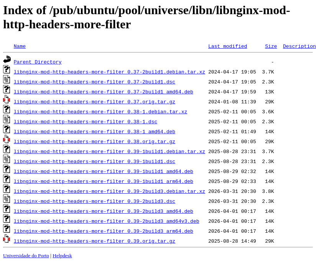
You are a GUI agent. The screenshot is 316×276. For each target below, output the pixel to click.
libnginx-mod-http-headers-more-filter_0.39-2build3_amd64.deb (103, 210)
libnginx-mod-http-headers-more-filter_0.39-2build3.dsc (94, 201)
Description (299, 45)
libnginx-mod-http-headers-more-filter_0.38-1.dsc (85, 121)
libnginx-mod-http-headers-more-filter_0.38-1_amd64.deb (94, 131)
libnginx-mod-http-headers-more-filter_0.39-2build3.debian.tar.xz (109, 191)
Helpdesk (62, 255)
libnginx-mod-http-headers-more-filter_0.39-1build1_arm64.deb (103, 181)
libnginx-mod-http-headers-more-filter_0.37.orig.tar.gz (94, 101)
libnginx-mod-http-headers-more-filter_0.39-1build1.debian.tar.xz (109, 151)
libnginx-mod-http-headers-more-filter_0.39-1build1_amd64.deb (103, 171)
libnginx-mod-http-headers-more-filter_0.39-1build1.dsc (94, 161)
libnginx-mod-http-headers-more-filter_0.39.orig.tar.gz (94, 240)
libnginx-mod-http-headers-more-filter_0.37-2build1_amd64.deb (103, 91)
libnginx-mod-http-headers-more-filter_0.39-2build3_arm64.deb (103, 230)
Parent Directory (38, 61)
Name (20, 45)
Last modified (227, 45)
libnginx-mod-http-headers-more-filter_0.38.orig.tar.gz (94, 141)
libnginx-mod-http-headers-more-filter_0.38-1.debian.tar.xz (100, 111)
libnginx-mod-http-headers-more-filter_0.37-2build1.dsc (94, 81)
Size (271, 45)
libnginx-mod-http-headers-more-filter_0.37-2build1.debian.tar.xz (109, 71)
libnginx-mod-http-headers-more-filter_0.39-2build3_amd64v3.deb (106, 220)
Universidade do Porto (26, 255)
